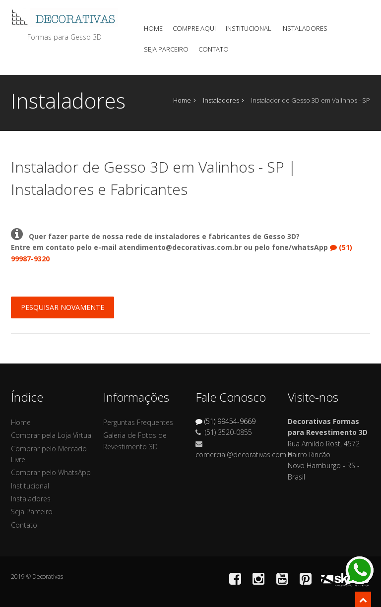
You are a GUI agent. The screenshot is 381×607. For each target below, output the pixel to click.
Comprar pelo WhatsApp (51, 472)
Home (153, 28)
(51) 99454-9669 (225, 421)
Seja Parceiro (166, 49)
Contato (213, 49)
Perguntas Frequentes (138, 422)
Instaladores (304, 28)
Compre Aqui (194, 28)
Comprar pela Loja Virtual (52, 435)
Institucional (248, 28)
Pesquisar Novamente (62, 307)
